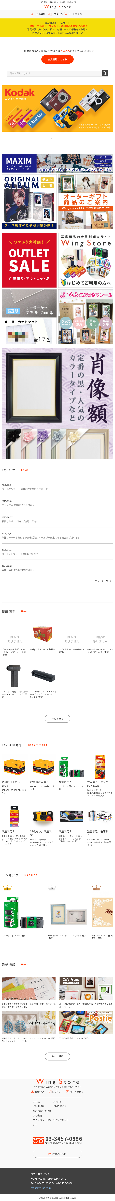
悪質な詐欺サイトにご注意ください (20, 521)
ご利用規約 (38, 1106)
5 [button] (63, 138)
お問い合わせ (59, 1154)
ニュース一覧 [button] (103, 581)
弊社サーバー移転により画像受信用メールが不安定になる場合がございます (41, 537)
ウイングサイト (61, 1120)
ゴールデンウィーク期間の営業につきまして (25, 489)
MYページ (57, 1101)
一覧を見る (57, 718)
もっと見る (57, 1056)
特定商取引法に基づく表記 (42, 1113)
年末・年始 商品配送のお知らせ (18, 505)
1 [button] (51, 138)
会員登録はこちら (57, 59)
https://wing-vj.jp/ (41, 1187)
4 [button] (60, 138)
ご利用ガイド (59, 1106)
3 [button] (57, 138)
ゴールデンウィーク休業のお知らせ (20, 553)
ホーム (36, 1101)
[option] (57, 108)
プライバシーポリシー (42, 1122)
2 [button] (54, 138)
